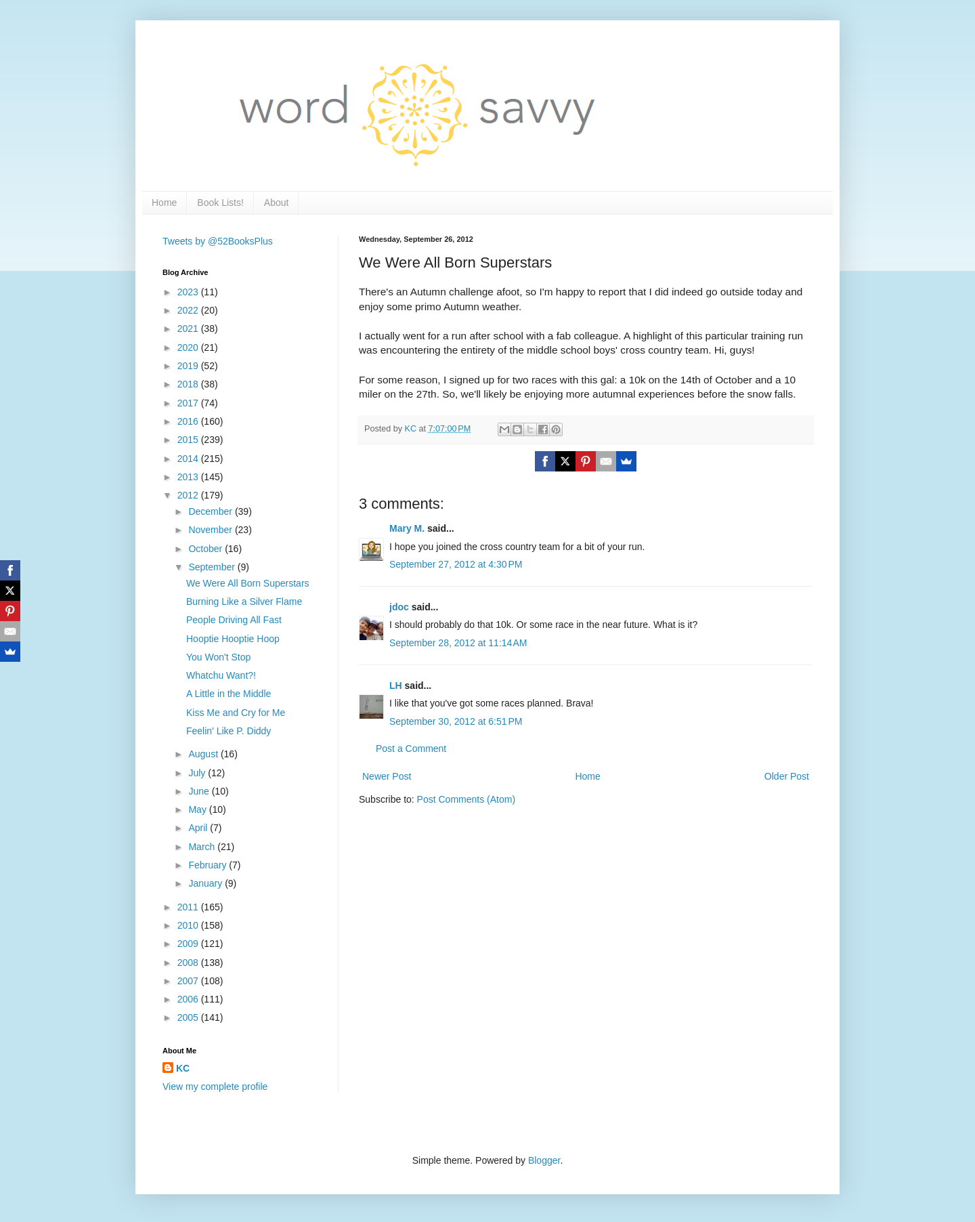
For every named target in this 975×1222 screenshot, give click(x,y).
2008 (189, 962)
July (198, 772)
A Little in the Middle (228, 693)
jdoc (399, 607)
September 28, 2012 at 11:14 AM (458, 642)
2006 (189, 999)
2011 (189, 907)
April (199, 827)
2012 (189, 495)
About (276, 202)
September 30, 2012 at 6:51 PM (456, 721)
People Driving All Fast (234, 619)
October (206, 548)
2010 (189, 925)
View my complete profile (214, 1086)
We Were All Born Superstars (247, 583)
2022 (189, 310)
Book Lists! (220, 202)
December (211, 511)
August (204, 754)
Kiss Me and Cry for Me (235, 712)
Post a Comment (411, 748)
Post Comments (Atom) (466, 799)
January (206, 883)
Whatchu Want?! (221, 675)
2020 (189, 347)
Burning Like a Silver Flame (244, 601)
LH (395, 685)
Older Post (786, 776)
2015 (189, 439)
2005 (189, 1017)
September (212, 567)
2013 (189, 476)
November (211, 529)
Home (164, 202)
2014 (189, 458)
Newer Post (386, 776)
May (198, 809)
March (202, 846)
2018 (189, 384)
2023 (189, 292)
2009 (189, 943)
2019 (189, 365)
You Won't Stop (218, 657)
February (208, 865)
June (199, 791)
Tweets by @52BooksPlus (217, 241)
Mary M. (407, 528)
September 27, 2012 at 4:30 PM (456, 564)
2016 (189, 421)
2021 (189, 328)
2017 (189, 403)
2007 (189, 980)
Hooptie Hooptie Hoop (233, 638)
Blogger (544, 1160)
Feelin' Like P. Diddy (228, 730)
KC (183, 1068)
